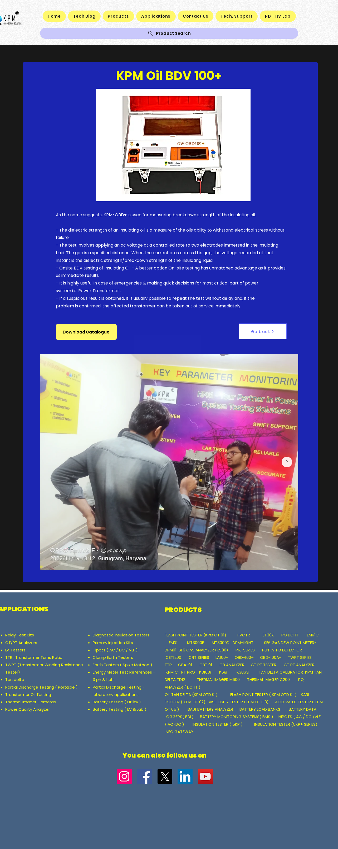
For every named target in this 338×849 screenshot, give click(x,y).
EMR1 (174, 642)
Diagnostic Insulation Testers (121, 635)
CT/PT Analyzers (22, 642)
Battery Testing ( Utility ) (117, 702)
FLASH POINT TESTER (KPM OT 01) (196, 635)
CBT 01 (205, 665)
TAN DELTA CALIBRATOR (281, 672)
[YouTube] (205, 776)
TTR (168, 665)
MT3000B (195, 642)
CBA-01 (185, 665)
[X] (164, 776)
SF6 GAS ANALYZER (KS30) (203, 650)
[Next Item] (287, 462)
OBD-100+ (244, 657)
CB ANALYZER (231, 665)
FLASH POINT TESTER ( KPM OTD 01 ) (263, 694)
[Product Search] (169, 33)
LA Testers (15, 650)
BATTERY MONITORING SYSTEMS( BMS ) (236, 716)
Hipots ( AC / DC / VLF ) (115, 650)
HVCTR (243, 635)
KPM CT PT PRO (180, 672)
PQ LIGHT (290, 635)
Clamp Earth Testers (113, 657)
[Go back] (263, 331)
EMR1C (313, 635)
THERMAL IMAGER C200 (268, 679)
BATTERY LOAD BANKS (260, 709)
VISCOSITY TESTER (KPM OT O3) (239, 702)
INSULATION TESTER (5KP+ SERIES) (286, 724)
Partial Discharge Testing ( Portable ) (41, 687)
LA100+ (221, 657)
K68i (223, 672)
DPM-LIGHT (245, 642)
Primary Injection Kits (113, 642)
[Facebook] (144, 776)
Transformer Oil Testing (28, 694)
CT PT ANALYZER (300, 665)
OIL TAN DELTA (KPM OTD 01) (192, 694)
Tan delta (15, 679)
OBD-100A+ (271, 657)
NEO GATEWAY (179, 731)
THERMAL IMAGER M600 (218, 679)
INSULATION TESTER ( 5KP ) (218, 724)
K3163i (205, 672)
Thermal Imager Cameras (30, 702)
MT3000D (220, 642)
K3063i (243, 672)
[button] (86, 332)
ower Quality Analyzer (29, 709)
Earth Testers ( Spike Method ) (122, 665)
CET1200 (173, 657)
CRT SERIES (199, 657)
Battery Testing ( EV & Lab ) (119, 709)
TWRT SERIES (300, 657)
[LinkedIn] (185, 776)
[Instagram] (124, 776)
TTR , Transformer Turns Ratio (34, 657)
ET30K (268, 635)
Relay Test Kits (20, 635)
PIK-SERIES (245, 650)
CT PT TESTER (264, 665)
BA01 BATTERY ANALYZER (211, 709)
